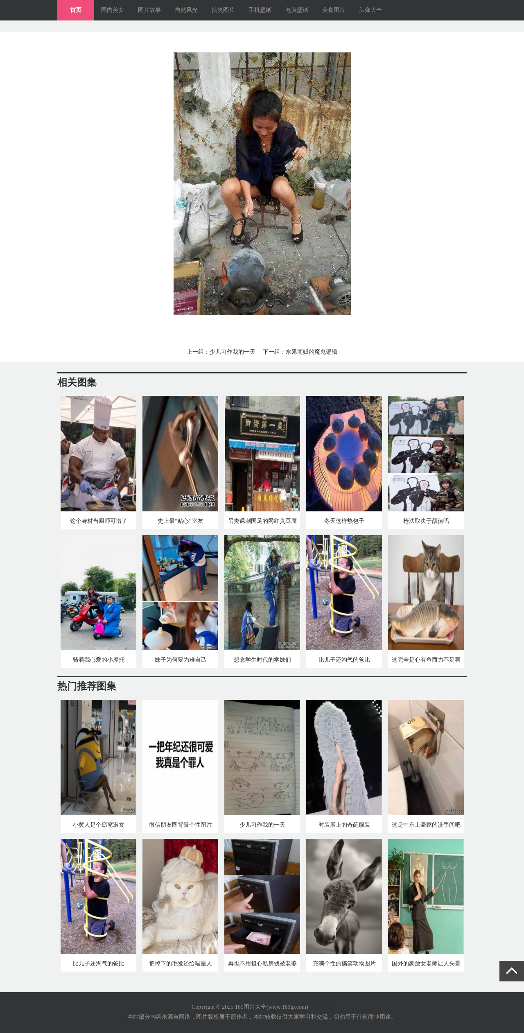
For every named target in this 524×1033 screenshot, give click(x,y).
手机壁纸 (259, 10)
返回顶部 (511, 971)
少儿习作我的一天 (232, 352)
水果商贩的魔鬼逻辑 (311, 352)
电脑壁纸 (296, 10)
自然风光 (186, 10)
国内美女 (112, 10)
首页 (75, 10)
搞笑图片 (223, 10)
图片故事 (149, 10)
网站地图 (320, 1007)
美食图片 (333, 10)
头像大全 (370, 10)
